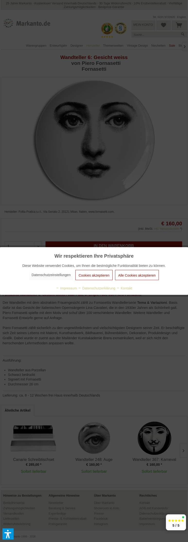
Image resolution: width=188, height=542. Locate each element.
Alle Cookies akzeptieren (137, 275)
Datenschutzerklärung (96, 288)
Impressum (66, 288)
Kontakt (124, 288)
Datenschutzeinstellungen (51, 275)
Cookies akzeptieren (94, 275)
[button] (8, 534)
